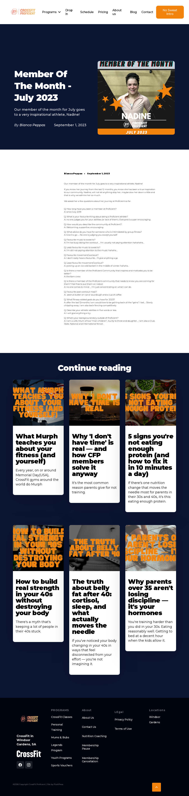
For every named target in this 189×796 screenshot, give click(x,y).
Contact (147, 12)
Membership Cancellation (90, 759)
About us (116, 12)
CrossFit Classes (61, 717)
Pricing (103, 12)
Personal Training (57, 727)
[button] (51, 12)
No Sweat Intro (170, 12)
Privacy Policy (124, 719)
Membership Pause (90, 747)
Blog (133, 12)
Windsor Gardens (154, 719)
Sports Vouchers (62, 765)
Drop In (69, 12)
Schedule (86, 12)
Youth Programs (61, 758)
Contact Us (89, 727)
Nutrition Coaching (94, 736)
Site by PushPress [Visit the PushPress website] (55, 784)
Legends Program (56, 747)
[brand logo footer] (29, 719)
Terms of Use (123, 728)
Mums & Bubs (60, 737)
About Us (88, 717)
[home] (23, 12)
